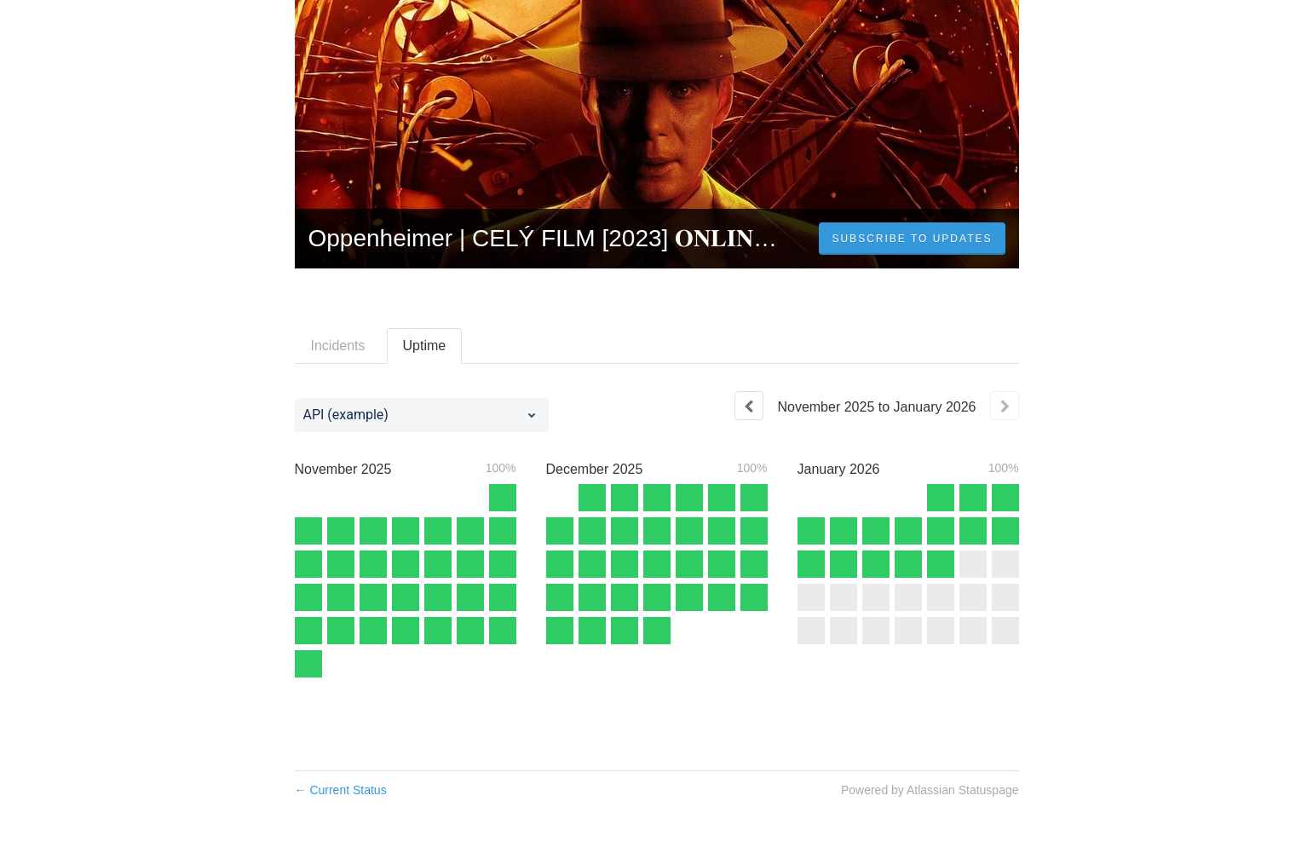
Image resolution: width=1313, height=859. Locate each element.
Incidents (338, 345)
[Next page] (1004, 405)
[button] (912, 238)
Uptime (424, 345)
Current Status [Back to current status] (341, 790)
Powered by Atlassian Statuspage (930, 790)
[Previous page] (748, 405)
